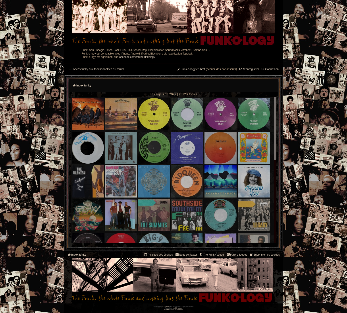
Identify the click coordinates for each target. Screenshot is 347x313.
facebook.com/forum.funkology (137, 57)
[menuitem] (270, 69)
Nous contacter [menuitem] (186, 254)
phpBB (166, 306)
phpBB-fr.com (177, 308)
